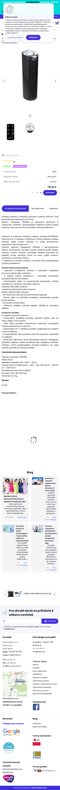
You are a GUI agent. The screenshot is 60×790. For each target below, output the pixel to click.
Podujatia (37, 723)
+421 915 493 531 (15, 652)
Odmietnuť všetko (15, 37)
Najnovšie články (40, 727)
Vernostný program (41, 681)
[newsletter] (50, 621)
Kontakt (36, 668)
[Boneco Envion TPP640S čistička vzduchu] (30, 75)
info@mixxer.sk (14, 655)
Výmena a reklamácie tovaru (45, 684)
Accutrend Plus (39, 443)
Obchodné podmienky (42, 687)
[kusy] (33, 192)
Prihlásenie (37, 674)
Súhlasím (33, 37)
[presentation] (4, 81)
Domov (36, 664)
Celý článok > (22, 517)
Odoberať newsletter (30, 613)
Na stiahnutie (37, 208)
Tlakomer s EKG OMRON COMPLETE (13, 435)
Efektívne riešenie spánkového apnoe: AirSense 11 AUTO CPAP (50, 484)
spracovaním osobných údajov (27, 627)
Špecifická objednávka (42, 694)
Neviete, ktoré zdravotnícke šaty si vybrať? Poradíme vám (15, 499)
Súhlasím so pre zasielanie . (27, 628)
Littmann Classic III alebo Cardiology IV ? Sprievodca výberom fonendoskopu (22, 533)
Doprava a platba (40, 677)
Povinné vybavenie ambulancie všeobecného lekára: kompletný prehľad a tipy (51, 534)
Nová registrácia (40, 671)
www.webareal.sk (39, 788)
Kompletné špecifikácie (15, 208)
